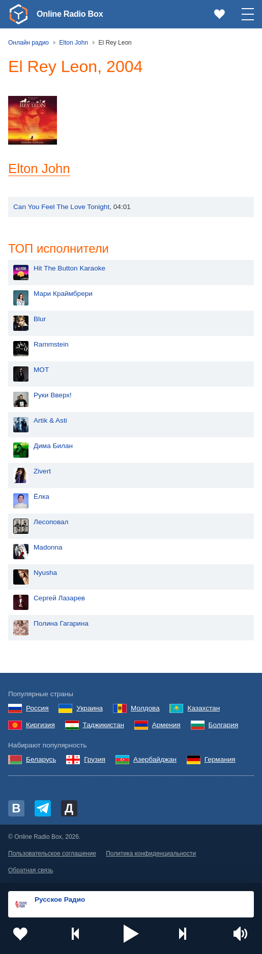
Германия (220, 760)
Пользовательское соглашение (52, 854)
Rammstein (51, 346)
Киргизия (40, 726)
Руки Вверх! (53, 396)
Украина (89, 709)
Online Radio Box (73, 14)
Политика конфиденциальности (151, 854)
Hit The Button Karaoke (69, 270)
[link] (18, 14)
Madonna (48, 549)
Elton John (39, 168)
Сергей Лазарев (59, 599)
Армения (166, 726)
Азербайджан (155, 760)
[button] (131, 934)
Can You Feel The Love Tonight (61, 207)
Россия (37, 709)
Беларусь (41, 760)
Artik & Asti (50, 422)
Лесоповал (51, 523)
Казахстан (203, 709)
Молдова (145, 709)
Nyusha (45, 574)
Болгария (224, 726)
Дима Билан (53, 447)
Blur (40, 320)
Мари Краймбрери (63, 295)
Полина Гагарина (61, 625)
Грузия (94, 760)
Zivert (42, 472)
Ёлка (41, 498)
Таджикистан (103, 726)
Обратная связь (30, 871)
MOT (41, 371)
